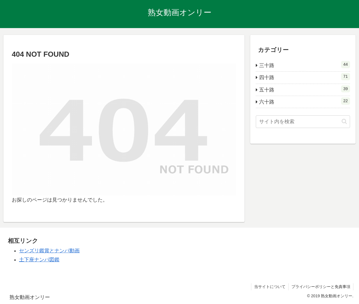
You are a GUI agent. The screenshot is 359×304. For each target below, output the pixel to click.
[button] (344, 121)
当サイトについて (270, 286)
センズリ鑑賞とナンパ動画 (49, 250)
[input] (303, 121)
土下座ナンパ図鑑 (39, 259)
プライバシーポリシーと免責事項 (320, 286)
